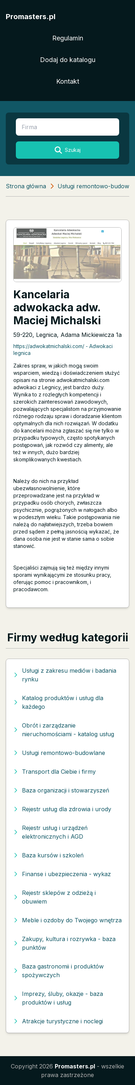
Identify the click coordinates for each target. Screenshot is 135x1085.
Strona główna (26, 186)
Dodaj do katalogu (67, 59)
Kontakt (67, 81)
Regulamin (67, 38)
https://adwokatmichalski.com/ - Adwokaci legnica (63, 349)
